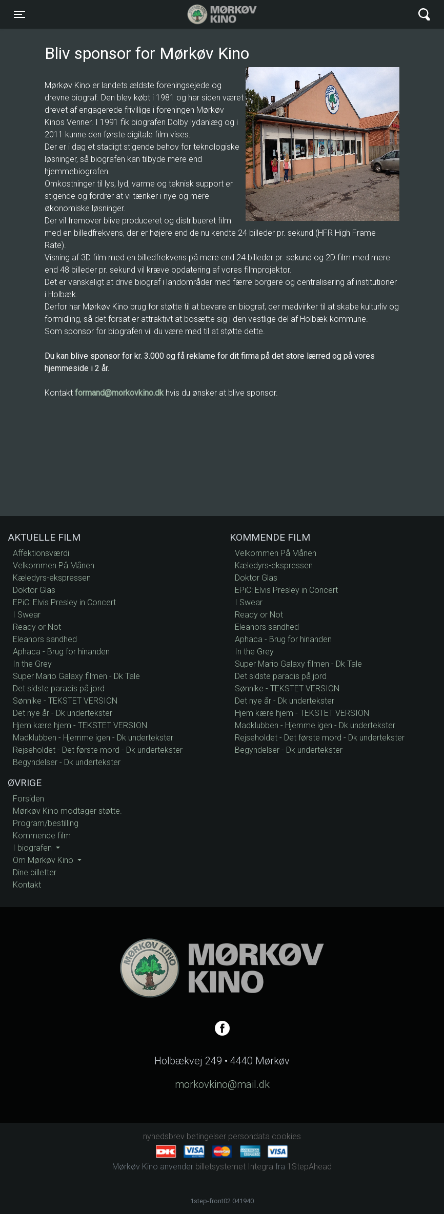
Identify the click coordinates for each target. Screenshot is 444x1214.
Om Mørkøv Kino (44, 860)
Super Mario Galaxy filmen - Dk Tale (76, 676)
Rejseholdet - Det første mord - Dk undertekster (98, 750)
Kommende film (42, 835)
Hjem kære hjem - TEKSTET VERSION (80, 725)
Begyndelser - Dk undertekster (66, 762)
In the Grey (32, 664)
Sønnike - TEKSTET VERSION (65, 701)
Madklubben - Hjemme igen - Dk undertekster (93, 738)
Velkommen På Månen (53, 565)
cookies (286, 1136)
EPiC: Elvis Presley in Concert (64, 602)
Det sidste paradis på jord (59, 688)
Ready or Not (37, 627)
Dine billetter (34, 872)
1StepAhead (309, 1166)
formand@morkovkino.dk (119, 393)
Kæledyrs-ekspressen (52, 578)
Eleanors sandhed (45, 639)
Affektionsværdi (41, 553)
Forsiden (28, 799)
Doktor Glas (34, 590)
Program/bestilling (45, 823)
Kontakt (27, 885)
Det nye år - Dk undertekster (62, 713)
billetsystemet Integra (234, 1166)
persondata (249, 1136)
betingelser (206, 1136)
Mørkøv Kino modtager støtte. (67, 811)
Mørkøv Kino (212, 14)
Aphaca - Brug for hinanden (61, 651)
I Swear (27, 615)
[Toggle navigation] (19, 14)
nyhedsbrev (164, 1136)
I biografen (33, 848)
